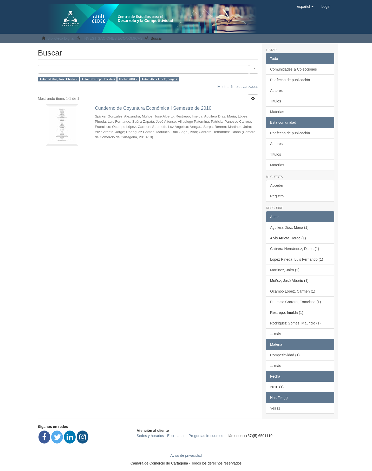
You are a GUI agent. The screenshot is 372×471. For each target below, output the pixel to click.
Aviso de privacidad (186, 455)
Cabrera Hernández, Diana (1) (294, 249)
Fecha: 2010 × (128, 79)
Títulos (275, 101)
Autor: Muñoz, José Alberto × (58, 79)
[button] (305, 6)
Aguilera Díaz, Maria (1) (289, 227)
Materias (277, 112)
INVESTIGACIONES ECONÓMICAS (113, 38)
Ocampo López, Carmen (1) (292, 291)
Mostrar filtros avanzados (238, 87)
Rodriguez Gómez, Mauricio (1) (295, 323)
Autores (276, 90)
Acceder (276, 185)
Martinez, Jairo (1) (284, 270)
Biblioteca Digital (60, 38)
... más (275, 334)
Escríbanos (176, 436)
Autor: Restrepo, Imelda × (98, 79)
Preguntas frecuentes (206, 436)
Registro (277, 196)
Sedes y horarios (150, 436)
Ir (253, 69)
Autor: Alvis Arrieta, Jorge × (159, 79)
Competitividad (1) (285, 355)
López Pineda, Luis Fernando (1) (296, 259)
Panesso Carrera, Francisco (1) (295, 302)
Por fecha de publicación (290, 80)
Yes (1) (276, 408)
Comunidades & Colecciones (293, 69)
